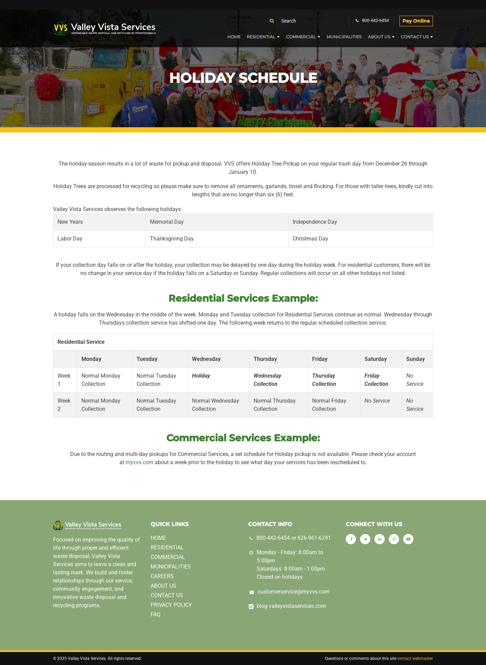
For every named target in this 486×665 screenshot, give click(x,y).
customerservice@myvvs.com (294, 591)
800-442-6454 (273, 538)
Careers (162, 576)
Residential (261, 36)
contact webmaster (415, 658)
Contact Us (415, 36)
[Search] (309, 21)
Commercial (301, 36)
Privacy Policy (171, 605)
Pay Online (416, 21)
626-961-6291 (314, 538)
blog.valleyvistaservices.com (291, 606)
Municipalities (344, 36)
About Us (379, 36)
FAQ (156, 614)
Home (234, 36)
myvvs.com (139, 462)
